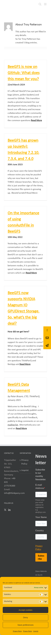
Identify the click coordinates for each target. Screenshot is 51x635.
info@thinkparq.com (14, 493)
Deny (25, 617)
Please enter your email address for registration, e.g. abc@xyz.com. (40, 506)
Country (39, 530)
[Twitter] (5, 510)
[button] (47, 345)
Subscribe (41, 557)
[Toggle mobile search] (40, 4)
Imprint (35, 631)
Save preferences (26, 625)
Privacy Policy (17, 631)
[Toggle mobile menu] (45, 4)
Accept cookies (25, 610)
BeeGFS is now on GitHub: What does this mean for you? (24, 73)
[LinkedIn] (9, 510)
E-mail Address (39, 486)
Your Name (41, 517)
